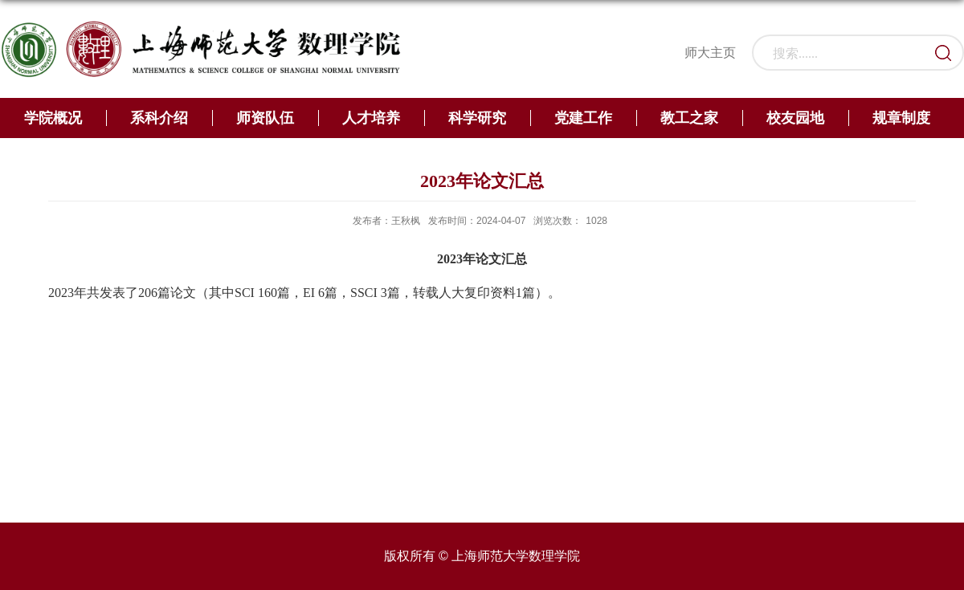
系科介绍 (159, 118)
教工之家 (689, 118)
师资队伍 (265, 118)
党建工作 (583, 118)
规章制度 (901, 118)
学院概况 (53, 118)
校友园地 (795, 118)
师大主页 (710, 52)
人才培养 (371, 118)
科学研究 (477, 118)
